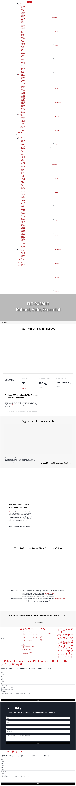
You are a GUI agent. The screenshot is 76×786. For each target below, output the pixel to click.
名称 (2, 672)
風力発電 (23, 113)
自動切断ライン (23, 7)
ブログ (20, 129)
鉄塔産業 (23, 98)
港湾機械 (23, 104)
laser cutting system (60, 598)
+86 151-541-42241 (12, 638)
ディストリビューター (21, 126)
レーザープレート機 (23, 68)
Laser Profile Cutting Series (23, 11)
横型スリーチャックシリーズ (23, 29)
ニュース (23, 130)
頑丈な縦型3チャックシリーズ (23, 17)
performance (17, 525)
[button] (21, 134)
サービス (20, 115)
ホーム (20, 3)
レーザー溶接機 (23, 72)
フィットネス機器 (23, 94)
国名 (2, 680)
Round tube (12, 511)
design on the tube (50, 593)
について (20, 114)
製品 (19, 5)
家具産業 (23, 96)
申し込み (20, 74)
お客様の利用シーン (23, 123)
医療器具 (23, 102)
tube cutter (24, 388)
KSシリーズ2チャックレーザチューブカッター (23, 52)
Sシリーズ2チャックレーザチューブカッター (23, 61)
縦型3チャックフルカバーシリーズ (23, 23)
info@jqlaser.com (8, 634)
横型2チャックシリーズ (23, 39)
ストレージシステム (23, 110)
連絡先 (20, 132)
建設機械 (23, 86)
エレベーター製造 (23, 91)
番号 (2, 676)
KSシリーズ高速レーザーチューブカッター (23, 44)
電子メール (3, 683)
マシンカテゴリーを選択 (7, 687)
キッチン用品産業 (23, 100)
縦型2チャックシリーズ (23, 34)
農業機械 (23, 75)
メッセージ (3, 691)
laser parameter (16, 405)
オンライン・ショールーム (23, 119)
